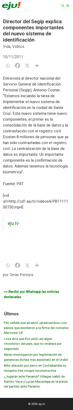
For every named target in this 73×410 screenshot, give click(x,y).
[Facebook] (17, 65)
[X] (27, 65)
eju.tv (13, 223)
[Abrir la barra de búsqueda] (62, 6)
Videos (18, 46)
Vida (7, 46)
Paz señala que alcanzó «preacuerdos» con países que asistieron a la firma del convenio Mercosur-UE (36, 328)
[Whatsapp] (7, 65)
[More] (37, 65)
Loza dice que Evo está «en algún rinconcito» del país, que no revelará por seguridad (33, 344)
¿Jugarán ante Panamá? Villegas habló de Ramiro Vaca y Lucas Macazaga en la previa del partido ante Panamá (36, 381)
